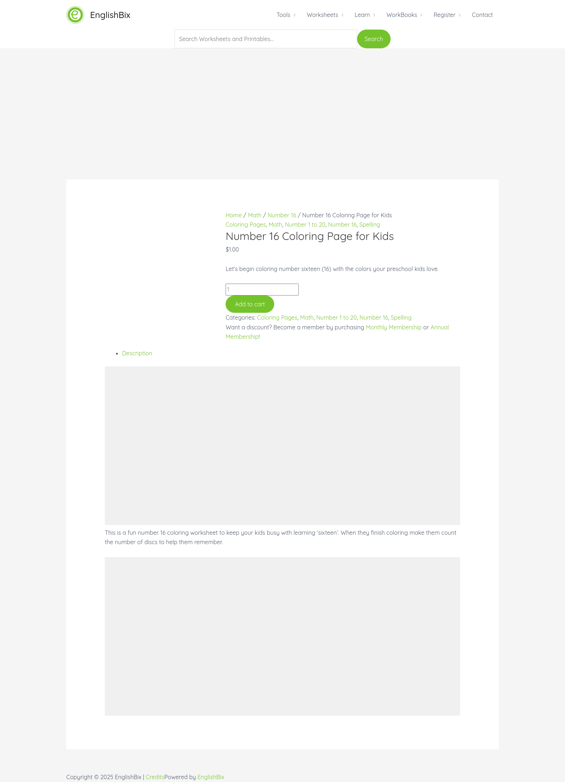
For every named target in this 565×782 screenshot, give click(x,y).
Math (254, 215)
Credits (155, 777)
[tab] (291, 353)
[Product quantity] (262, 289)
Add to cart (250, 304)
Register (444, 14)
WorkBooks (401, 14)
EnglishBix (110, 14)
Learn (362, 14)
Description (137, 353)
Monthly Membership (394, 327)
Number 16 (282, 215)
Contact (482, 14)
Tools (283, 14)
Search (374, 39)
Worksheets (322, 14)
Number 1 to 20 (305, 224)
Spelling (369, 224)
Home (234, 215)
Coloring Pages (246, 224)
